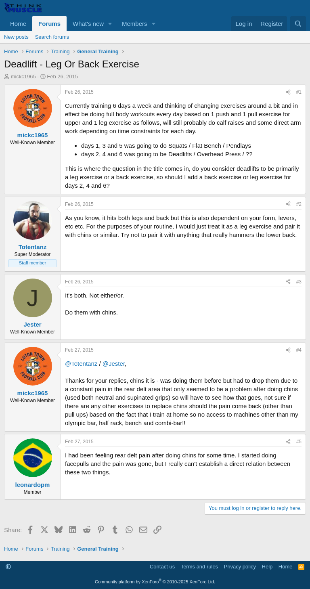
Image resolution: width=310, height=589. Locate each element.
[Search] (298, 23)
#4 (299, 350)
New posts (16, 37)
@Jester (114, 363)
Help (267, 567)
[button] (110, 23)
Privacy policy (240, 567)
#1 (299, 92)
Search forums (52, 37)
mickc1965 (23, 76)
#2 (299, 204)
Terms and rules (199, 567)
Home (18, 23)
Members (134, 23)
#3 (299, 282)
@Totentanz (81, 363)
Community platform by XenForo (155, 581)
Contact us (162, 567)
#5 (299, 441)
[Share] (288, 92)
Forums (49, 23)
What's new (88, 23)
